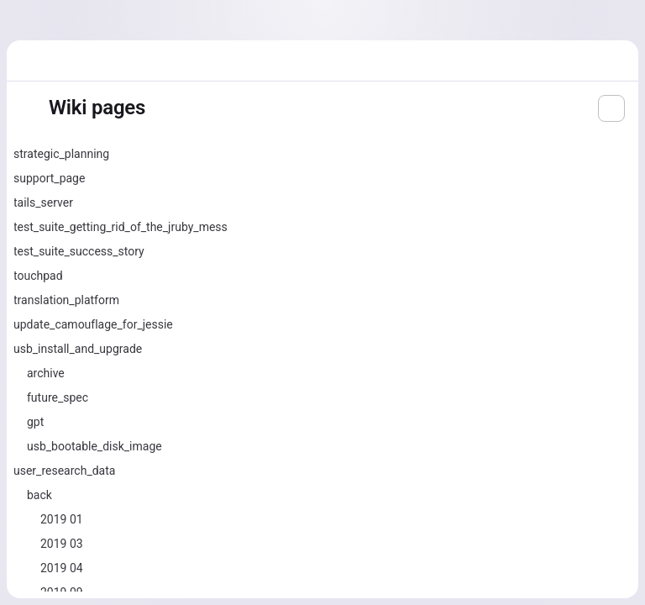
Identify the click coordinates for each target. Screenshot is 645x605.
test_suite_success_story (78, 251)
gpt (35, 422)
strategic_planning (61, 153)
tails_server (43, 202)
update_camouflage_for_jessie (93, 324)
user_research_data (64, 470)
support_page (49, 178)
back (39, 495)
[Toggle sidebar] (26, 108)
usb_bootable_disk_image (94, 446)
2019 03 (61, 543)
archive (46, 373)
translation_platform (66, 300)
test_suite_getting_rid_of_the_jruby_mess (120, 227)
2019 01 (61, 519)
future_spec (57, 397)
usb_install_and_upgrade (77, 348)
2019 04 (61, 568)
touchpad (38, 275)
